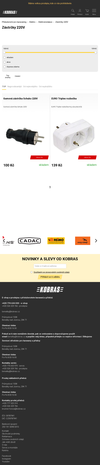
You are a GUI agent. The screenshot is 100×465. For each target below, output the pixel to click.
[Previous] (4, 241)
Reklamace (7, 436)
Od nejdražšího (45, 86)
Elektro (32, 22)
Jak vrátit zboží (8, 442)
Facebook (6, 456)
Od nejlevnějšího (30, 86)
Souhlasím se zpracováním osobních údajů (52, 272)
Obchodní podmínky (11, 434)
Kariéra (5, 450)
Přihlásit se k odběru (50, 277)
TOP (4, 86)
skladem (10, 57)
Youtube (6, 461)
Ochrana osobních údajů (13, 439)
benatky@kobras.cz (11, 311)
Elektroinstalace (45, 22)
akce (8, 62)
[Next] (96, 241)
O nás (4, 445)
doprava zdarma (13, 67)
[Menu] (94, 12)
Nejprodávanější (14, 86)
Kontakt (5, 431)
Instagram (6, 459)
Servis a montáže (10, 447)
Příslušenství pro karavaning (14, 22)
